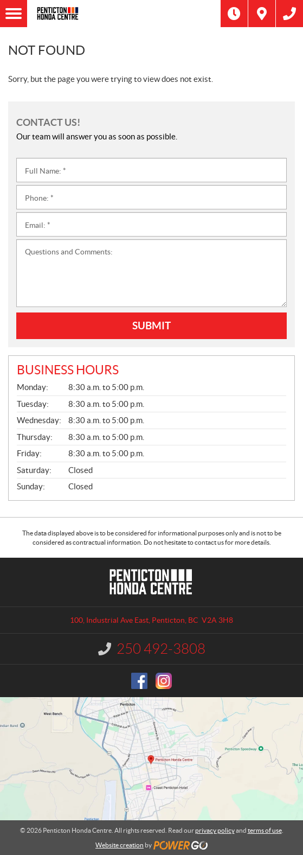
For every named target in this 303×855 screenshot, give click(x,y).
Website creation (119, 844)
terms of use (265, 830)
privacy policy (215, 830)
